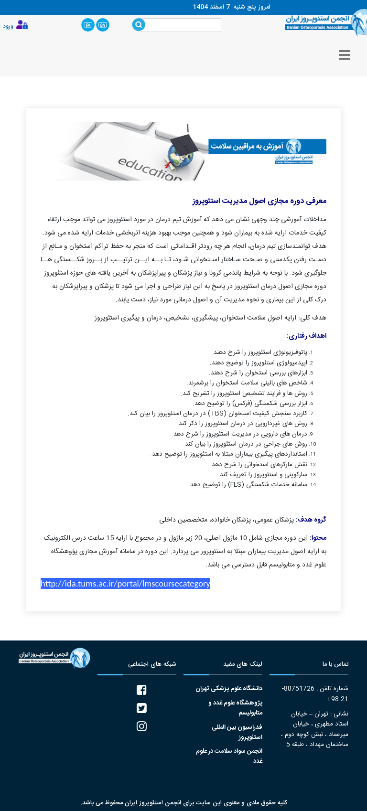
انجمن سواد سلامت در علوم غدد (229, 757)
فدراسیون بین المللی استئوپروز (237, 733)
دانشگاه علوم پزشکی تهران (228, 689)
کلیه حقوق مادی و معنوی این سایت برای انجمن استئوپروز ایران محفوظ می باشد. (183, 803)
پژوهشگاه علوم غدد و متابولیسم (235, 708)
